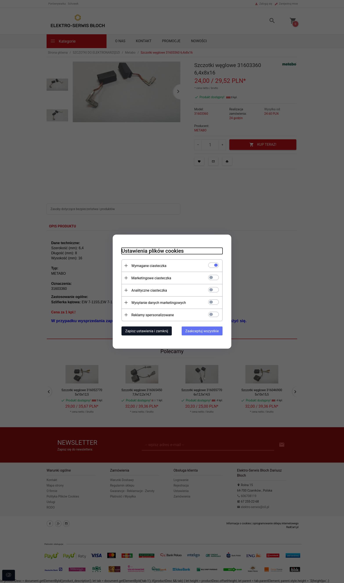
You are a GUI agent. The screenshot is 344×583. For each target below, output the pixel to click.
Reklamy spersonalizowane (152, 315)
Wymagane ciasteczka (149, 265)
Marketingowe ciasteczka (151, 278)
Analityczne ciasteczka (149, 290)
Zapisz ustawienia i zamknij (146, 331)
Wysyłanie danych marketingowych (158, 302)
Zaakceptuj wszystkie (202, 331)
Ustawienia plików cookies (152, 251)
